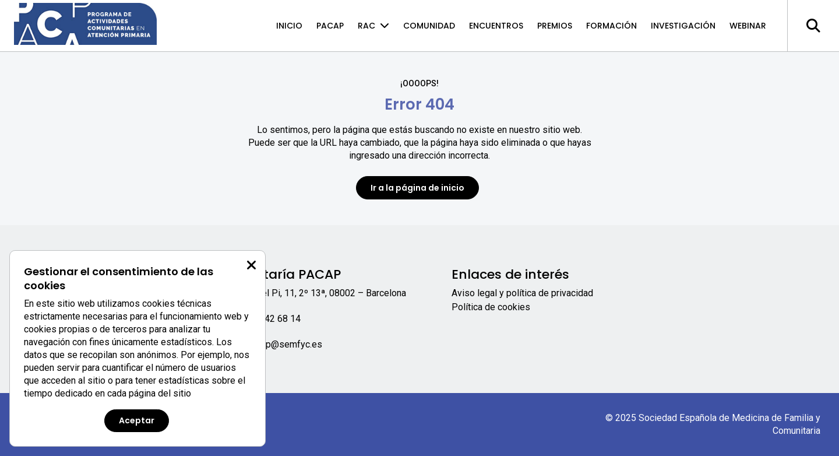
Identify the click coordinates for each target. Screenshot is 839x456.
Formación (611, 25)
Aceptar (136, 420)
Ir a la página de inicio (417, 188)
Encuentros (496, 25)
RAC (373, 25)
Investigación (683, 25)
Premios (554, 25)
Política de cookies (491, 307)
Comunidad (429, 25)
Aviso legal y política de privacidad (522, 293)
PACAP (330, 25)
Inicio (289, 25)
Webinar (747, 25)
